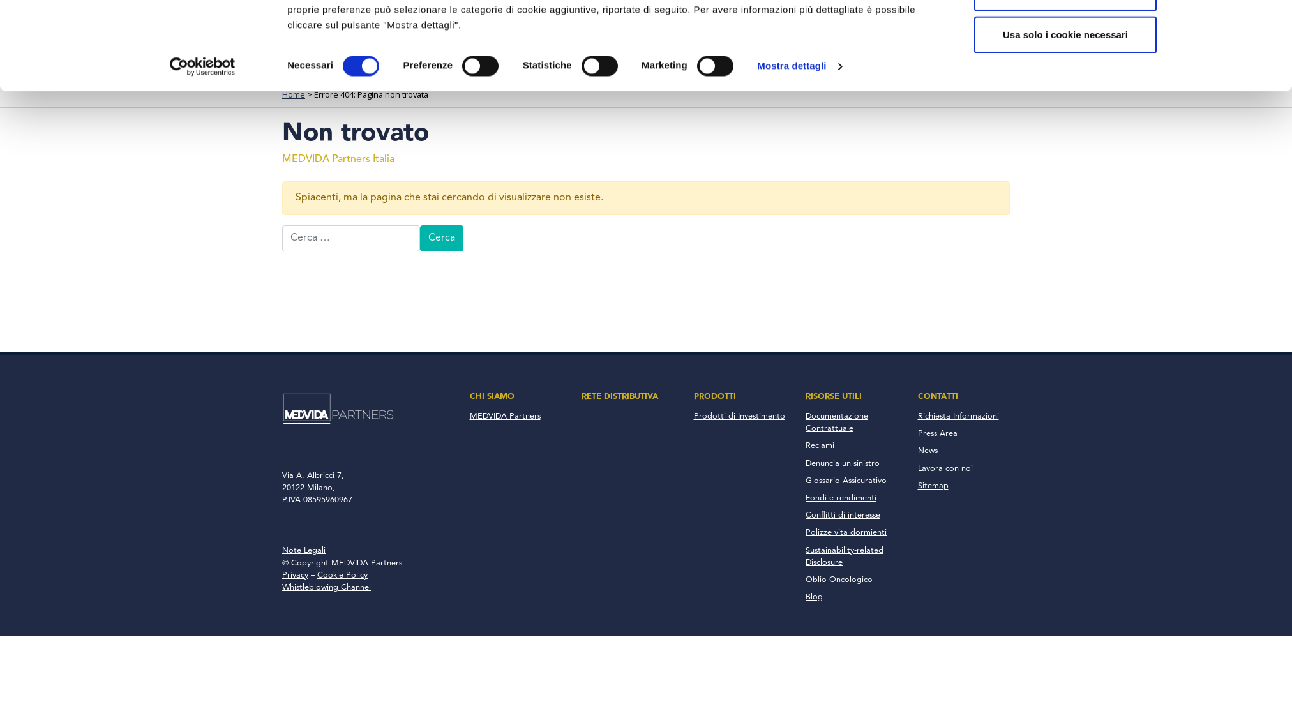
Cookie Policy (342, 575)
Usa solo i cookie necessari (1065, 217)
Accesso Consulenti (783, 11)
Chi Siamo (542, 64)
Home (293, 94)
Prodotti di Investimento (739, 416)
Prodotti (728, 64)
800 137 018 (957, 11)
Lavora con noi (945, 469)
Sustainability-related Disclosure (844, 556)
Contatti (976, 64)
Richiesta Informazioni (958, 416)
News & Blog (898, 64)
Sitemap (933, 486)
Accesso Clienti (881, 11)
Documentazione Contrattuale (837, 422)
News (928, 451)
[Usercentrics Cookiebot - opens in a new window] (203, 248)
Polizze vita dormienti (846, 532)
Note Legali (304, 550)
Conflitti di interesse (843, 515)
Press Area (938, 434)
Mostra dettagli (791, 248)
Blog (814, 597)
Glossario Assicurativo (846, 481)
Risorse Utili (808, 64)
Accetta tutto (1065, 133)
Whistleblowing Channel (326, 587)
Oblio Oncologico (839, 580)
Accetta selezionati (1065, 175)
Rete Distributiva (635, 64)
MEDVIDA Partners (505, 416)
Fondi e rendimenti (841, 498)
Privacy (295, 575)
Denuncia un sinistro (843, 464)
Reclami (820, 446)
